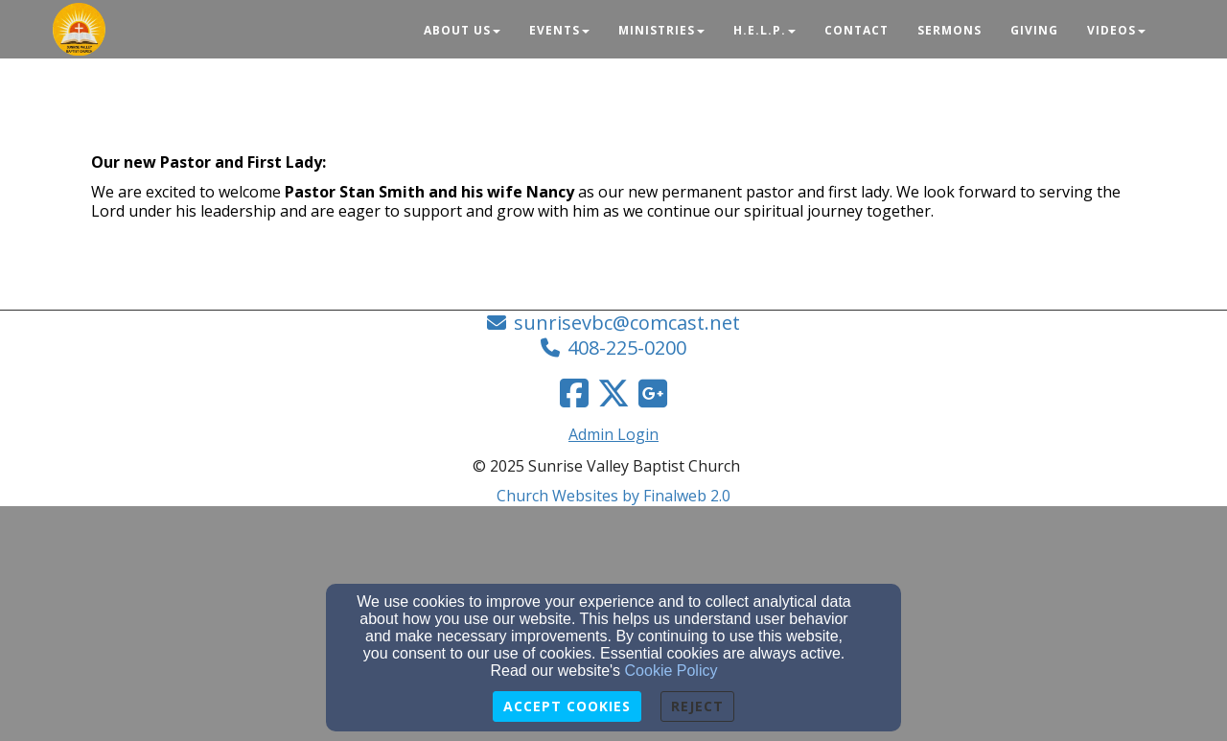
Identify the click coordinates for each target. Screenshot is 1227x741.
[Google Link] (652, 393)
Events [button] (559, 30)
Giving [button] (1034, 30)
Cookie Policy (671, 670)
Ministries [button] (661, 30)
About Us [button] (462, 30)
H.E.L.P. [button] (764, 30)
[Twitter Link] (613, 393)
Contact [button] (856, 30)
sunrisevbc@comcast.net (627, 323)
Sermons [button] (949, 30)
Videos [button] (1116, 30)
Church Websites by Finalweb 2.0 (613, 495)
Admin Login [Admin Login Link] (613, 434)
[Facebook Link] (574, 393)
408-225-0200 (626, 347)
